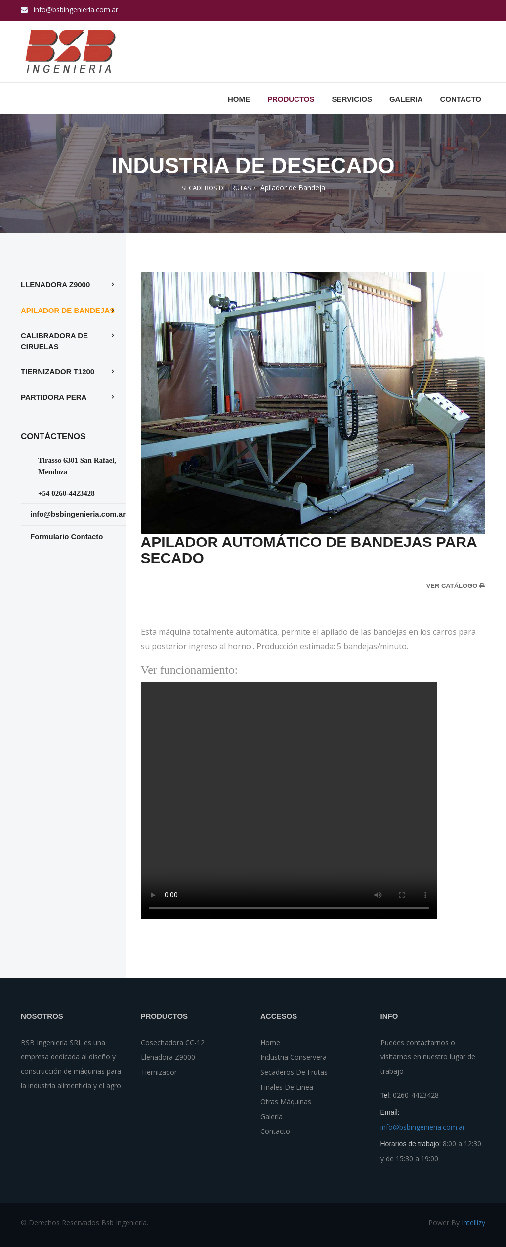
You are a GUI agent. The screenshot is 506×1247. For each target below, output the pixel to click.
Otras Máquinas (285, 1101)
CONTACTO (460, 99)
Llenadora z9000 (55, 284)
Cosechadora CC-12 (173, 1042)
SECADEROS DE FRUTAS (216, 187)
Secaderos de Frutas (294, 1072)
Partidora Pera (53, 397)
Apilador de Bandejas (68, 310)
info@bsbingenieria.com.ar (76, 9)
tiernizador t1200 (57, 371)
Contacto (275, 1131)
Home (239, 99)
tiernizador (159, 1072)
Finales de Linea (286, 1086)
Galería (271, 1116)
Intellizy (473, 1222)
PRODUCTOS (291, 99)
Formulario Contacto (66, 536)
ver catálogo (455, 586)
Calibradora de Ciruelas (54, 340)
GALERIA (406, 99)
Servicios (352, 99)
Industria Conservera (293, 1057)
